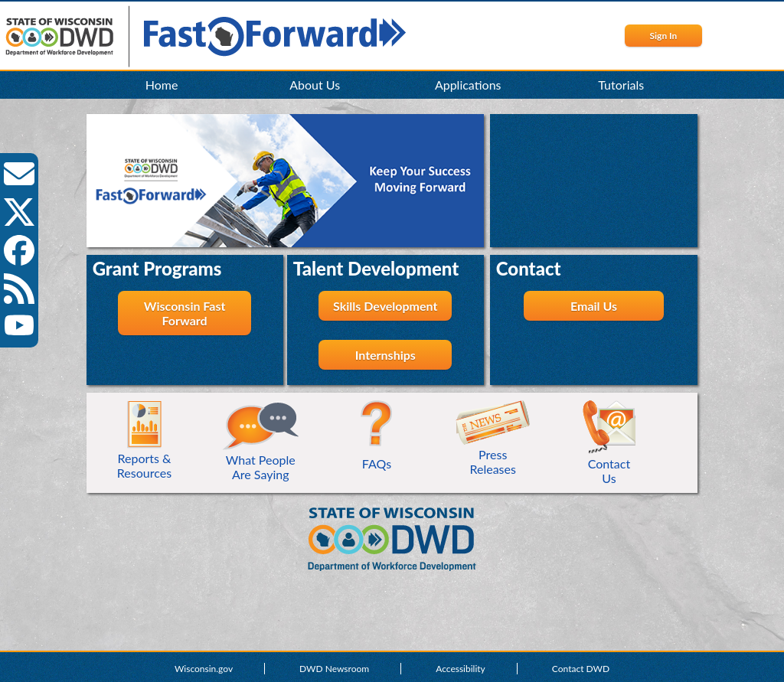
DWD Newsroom (334, 668)
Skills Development (385, 306)
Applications (468, 84)
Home (161, 84)
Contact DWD (580, 668)
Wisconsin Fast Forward (185, 313)
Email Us (593, 306)
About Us (314, 84)
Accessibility (460, 668)
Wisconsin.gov (204, 668)
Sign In (663, 35)
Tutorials (621, 84)
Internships (385, 355)
